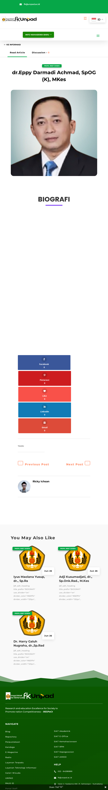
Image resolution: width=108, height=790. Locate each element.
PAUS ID (9, 721)
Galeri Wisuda (13, 710)
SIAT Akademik (62, 668)
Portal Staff (11, 726)
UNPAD (9, 715)
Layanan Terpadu (14, 700)
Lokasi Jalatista (13, 757)
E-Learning (11, 741)
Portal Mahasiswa (14, 731)
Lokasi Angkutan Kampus (19, 751)
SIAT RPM (59, 684)
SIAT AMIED (60, 694)
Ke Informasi (15, 45)
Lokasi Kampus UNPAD (17, 746)
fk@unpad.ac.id (32, 4)
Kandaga (10, 684)
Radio (8, 695)
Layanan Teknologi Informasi (20, 705)
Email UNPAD (12, 736)
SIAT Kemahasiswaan (65, 679)
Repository (11, 674)
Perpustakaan (12, 679)
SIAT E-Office (61, 674)
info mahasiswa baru (35, 34)
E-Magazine (11, 689)
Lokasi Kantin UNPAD (16, 762)
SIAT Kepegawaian (64, 689)
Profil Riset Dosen (51, 66)
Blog (7, 669)
